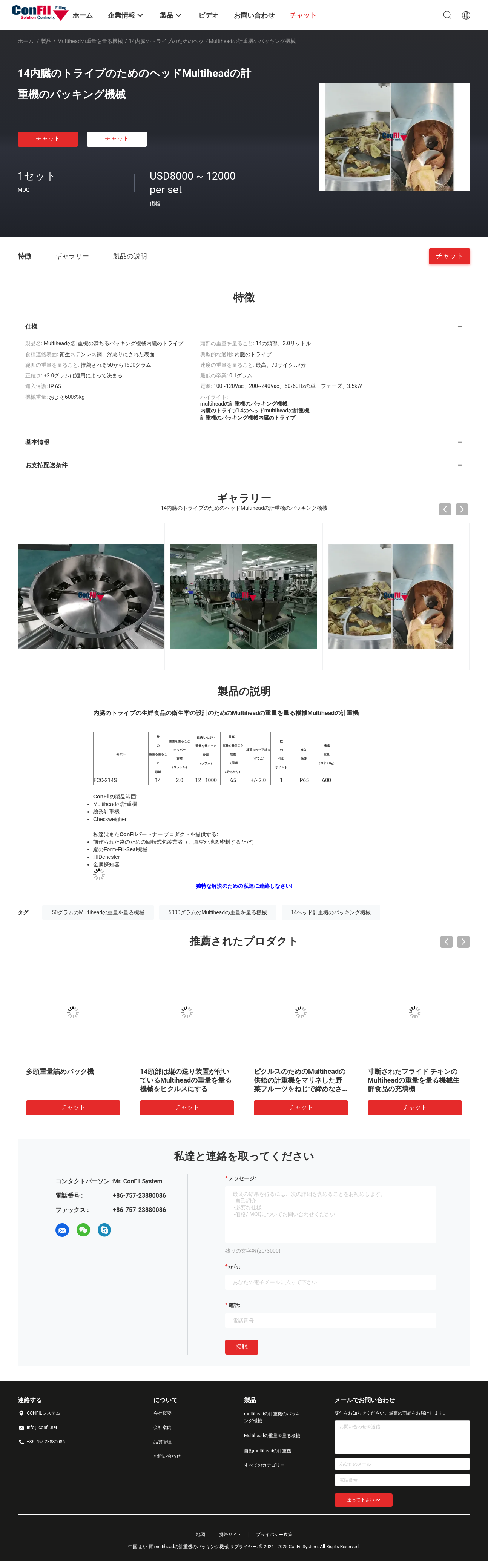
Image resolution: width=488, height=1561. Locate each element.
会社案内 (162, 1427)
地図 (200, 1534)
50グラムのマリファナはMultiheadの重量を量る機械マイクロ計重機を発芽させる (413, 1080)
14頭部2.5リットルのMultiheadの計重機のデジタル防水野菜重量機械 (72, 1080)
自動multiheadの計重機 (267, 1450)
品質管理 (162, 1441)
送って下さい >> (363, 1500)
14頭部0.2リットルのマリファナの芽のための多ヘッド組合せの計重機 (300, 1080)
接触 (242, 1346)
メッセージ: (242, 1178)
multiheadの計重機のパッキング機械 (272, 1417)
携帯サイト (230, 1534)
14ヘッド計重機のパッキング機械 (331, 912)
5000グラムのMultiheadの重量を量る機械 (218, 912)
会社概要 (162, 1413)
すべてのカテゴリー (264, 1465)
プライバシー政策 (274, 1534)
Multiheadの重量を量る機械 (90, 41)
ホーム (26, 41)
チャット (48, 138)
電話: (234, 1305)
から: (234, 1267)
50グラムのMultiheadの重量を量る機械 (98, 912)
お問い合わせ (167, 1456)
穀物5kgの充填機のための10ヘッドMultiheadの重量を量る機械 (187, 1080)
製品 (46, 41)
